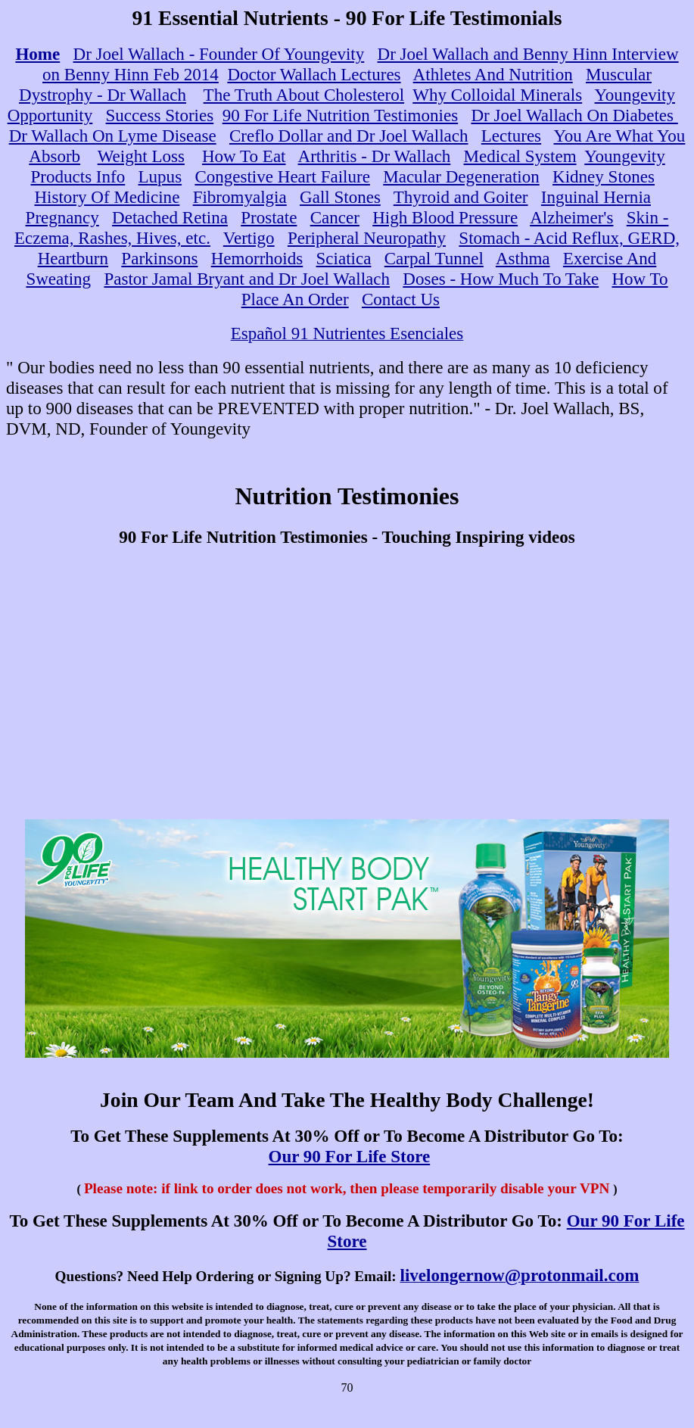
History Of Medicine (106, 197)
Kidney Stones (603, 176)
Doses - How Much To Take (501, 278)
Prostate (269, 217)
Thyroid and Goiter (461, 197)
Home (37, 54)
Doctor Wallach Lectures (313, 74)
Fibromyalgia (240, 197)
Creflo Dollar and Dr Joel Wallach (348, 135)
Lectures (511, 135)
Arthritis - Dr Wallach (374, 156)
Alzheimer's (571, 217)
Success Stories (160, 115)
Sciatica (344, 258)
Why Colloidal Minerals (497, 94)
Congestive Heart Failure (282, 176)
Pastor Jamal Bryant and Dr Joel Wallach (247, 278)
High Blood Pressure (445, 217)
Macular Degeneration (461, 176)
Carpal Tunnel (434, 258)
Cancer (334, 217)
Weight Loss (141, 156)
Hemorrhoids (257, 258)
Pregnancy (62, 217)
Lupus (160, 176)
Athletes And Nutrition (493, 74)
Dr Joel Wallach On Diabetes (574, 115)
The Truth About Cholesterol (304, 94)
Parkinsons (159, 258)
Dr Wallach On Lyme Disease (112, 135)
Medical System (520, 156)
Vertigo (249, 238)
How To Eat (244, 156)
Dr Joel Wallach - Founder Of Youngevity (219, 54)
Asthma (523, 258)
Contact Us (401, 299)
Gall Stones (340, 197)
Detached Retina (170, 217)
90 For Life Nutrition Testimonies (340, 115)
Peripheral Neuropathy (367, 238)
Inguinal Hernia (596, 197)
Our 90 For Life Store (350, 1156)
